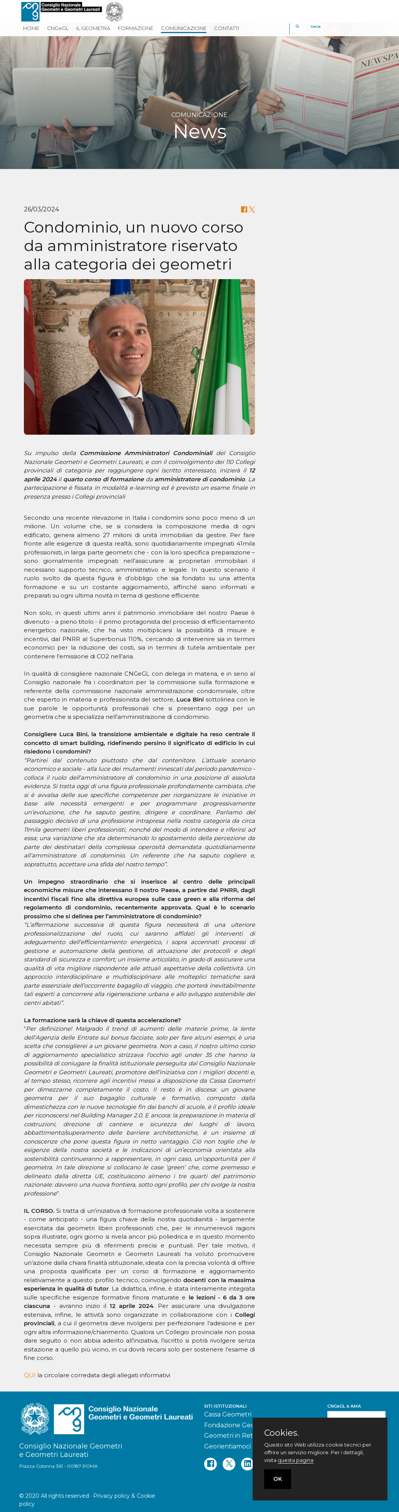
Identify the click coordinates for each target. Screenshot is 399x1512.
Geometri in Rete (230, 1435)
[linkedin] (247, 1464)
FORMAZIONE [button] (135, 28)
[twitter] (229, 1464)
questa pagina (296, 1460)
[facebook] (210, 1464)
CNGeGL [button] (58, 28)
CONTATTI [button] (226, 28)
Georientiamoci (227, 1446)
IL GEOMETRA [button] (93, 28)
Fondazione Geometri (237, 1425)
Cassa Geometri (227, 1414)
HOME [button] (31, 28)
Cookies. (281, 1433)
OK (277, 1478)
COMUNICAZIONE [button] (183, 28)
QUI (30, 1375)
